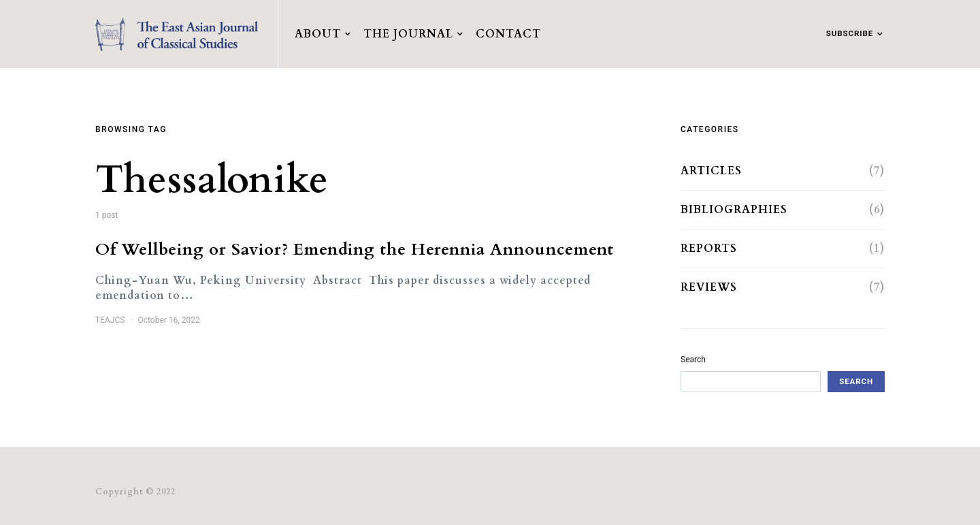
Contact (508, 34)
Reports (709, 248)
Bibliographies (734, 209)
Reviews (709, 287)
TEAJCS (110, 320)
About (318, 34)
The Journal (408, 34)
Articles (711, 170)
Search (693, 359)
